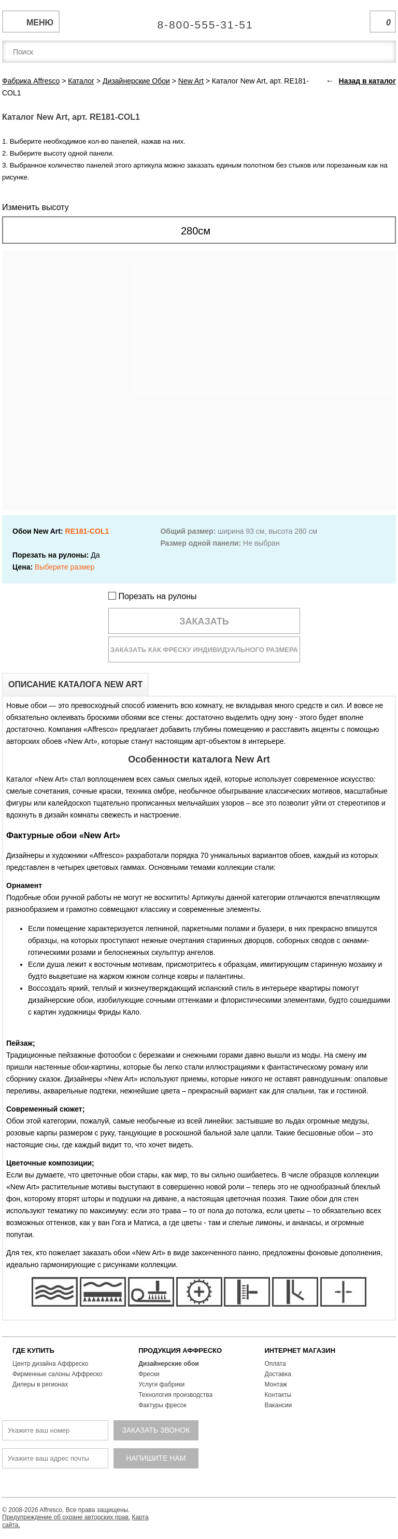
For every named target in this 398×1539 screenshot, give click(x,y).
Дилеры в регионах (40, 1384)
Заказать (204, 621)
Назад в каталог (367, 81)
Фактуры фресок (162, 1405)
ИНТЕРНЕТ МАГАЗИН (299, 1350)
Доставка (277, 1374)
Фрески (148, 1374)
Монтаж (275, 1384)
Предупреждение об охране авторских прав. (66, 1517)
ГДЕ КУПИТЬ (33, 1350)
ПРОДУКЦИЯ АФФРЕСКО (180, 1350)
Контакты (277, 1394)
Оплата (275, 1363)
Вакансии (278, 1405)
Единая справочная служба (199, 21)
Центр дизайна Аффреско (50, 1363)
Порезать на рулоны (152, 596)
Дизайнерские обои (168, 1363)
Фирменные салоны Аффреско (57, 1374)
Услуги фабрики (161, 1384)
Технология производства (175, 1394)
